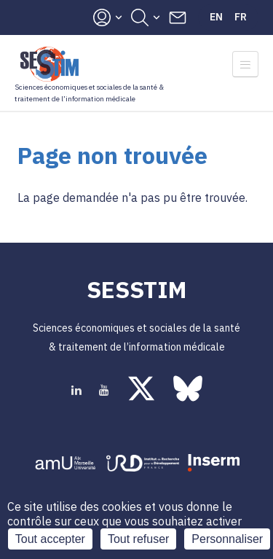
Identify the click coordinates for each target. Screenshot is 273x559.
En (216, 16)
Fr (240, 16)
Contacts (177, 17)
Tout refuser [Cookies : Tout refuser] (138, 539)
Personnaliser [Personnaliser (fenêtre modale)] (227, 539)
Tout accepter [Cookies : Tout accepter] (50, 539)
